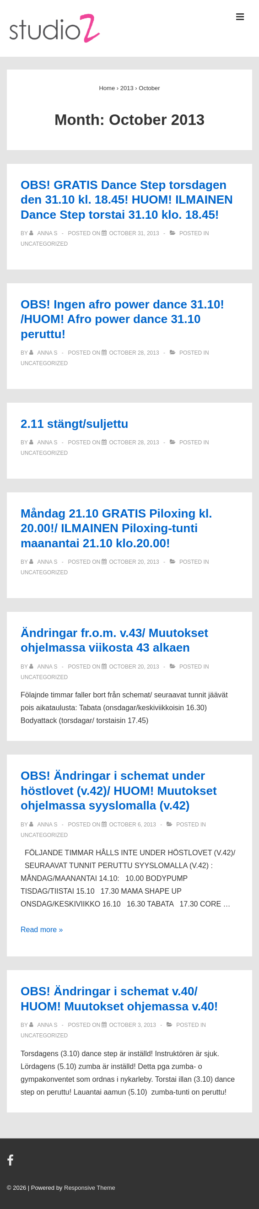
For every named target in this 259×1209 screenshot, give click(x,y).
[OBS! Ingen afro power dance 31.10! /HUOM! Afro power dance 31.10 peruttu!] (134, 353)
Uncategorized (44, 244)
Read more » (42, 930)
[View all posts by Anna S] (44, 233)
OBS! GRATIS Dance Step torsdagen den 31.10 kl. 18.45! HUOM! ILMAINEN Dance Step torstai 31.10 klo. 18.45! (127, 199)
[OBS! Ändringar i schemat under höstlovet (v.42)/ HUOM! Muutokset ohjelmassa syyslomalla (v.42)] (132, 824)
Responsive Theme (89, 1187)
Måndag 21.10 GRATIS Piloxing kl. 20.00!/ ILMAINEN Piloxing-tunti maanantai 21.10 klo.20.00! (116, 528)
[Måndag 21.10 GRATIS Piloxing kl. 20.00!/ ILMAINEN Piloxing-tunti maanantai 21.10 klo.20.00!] (134, 562)
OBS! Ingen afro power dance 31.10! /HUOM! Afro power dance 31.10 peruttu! (122, 319)
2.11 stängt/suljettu (75, 424)
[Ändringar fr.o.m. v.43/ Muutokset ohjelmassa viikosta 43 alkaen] (134, 667)
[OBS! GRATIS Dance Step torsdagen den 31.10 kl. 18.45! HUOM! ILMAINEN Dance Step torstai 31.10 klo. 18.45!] (134, 233)
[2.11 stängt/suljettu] (134, 442)
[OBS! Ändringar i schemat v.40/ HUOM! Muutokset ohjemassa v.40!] (132, 1025)
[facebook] (11, 1163)
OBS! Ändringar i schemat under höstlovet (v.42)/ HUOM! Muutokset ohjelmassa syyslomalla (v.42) (119, 790)
